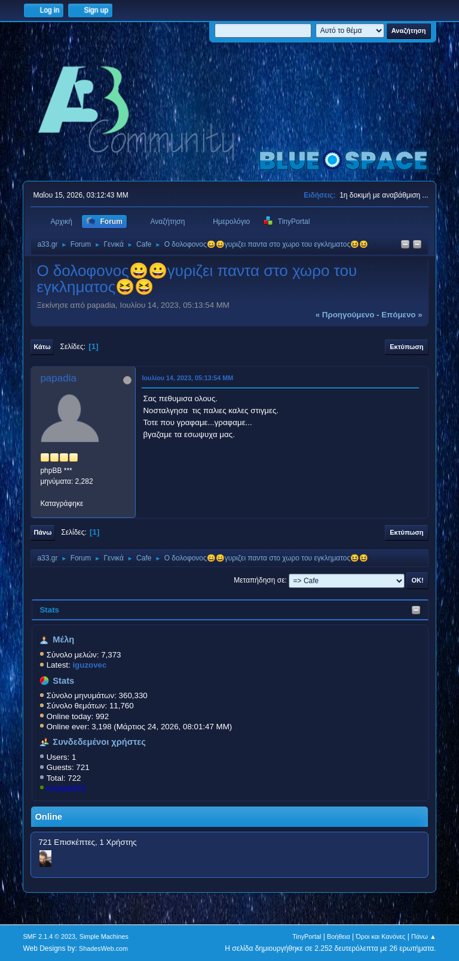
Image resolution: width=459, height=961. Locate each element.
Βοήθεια (338, 936)
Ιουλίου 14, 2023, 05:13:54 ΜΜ (187, 377)
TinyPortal (306, 936)
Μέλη (63, 639)
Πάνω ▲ (423, 936)
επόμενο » (401, 314)
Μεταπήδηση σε (259, 580)
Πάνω (42, 532)
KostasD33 (66, 788)
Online (48, 816)
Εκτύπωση (406, 346)
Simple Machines (103, 936)
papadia (58, 378)
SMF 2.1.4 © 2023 (49, 936)
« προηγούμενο (345, 314)
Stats (49, 609)
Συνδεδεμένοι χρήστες (99, 742)
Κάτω (41, 346)
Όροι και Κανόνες (380, 936)
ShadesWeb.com (103, 948)
